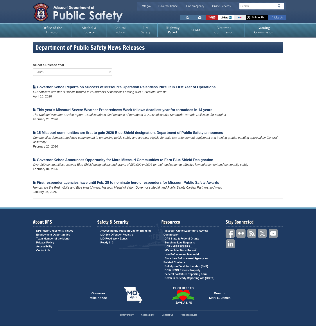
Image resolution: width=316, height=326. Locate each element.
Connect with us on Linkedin (226, 17)
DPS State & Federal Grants (182, 238)
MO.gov (146, 6)
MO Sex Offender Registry (117, 234)
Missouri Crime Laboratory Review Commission (185, 232)
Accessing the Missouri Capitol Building (126, 230)
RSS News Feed (186, 17)
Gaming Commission (263, 30)
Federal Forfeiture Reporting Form (186, 274)
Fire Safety (146, 30)
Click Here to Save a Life (183, 295)
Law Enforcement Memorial (182, 254)
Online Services (221, 6)
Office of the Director (52, 30)
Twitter (263, 233)
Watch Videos (212, 17)
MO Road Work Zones (114, 238)
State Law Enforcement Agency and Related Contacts (186, 260)
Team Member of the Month (53, 238)
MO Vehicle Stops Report (180, 250)
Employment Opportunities (53, 234)
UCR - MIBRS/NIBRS (177, 246)
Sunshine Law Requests (180, 242)
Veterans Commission (224, 30)
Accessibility (44, 246)
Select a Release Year (48, 65)
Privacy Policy (45, 242)
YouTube (273, 233)
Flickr (240, 17)
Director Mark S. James (219, 295)
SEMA (195, 30)
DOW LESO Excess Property (182, 270)
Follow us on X (257, 17)
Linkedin (230, 244)
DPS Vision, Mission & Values (54, 230)
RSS (252, 233)
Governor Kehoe (168, 6)
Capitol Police (120, 30)
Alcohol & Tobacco (89, 30)
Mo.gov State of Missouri (133, 295)
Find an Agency (195, 6)
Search (280, 6)
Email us (199, 17)
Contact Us (43, 250)
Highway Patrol (173, 30)
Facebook (230, 233)
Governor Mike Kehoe (98, 295)
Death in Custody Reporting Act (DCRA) (189, 278)
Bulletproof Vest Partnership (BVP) (186, 266)
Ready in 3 (107, 242)
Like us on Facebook (277, 17)
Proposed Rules (189, 315)
